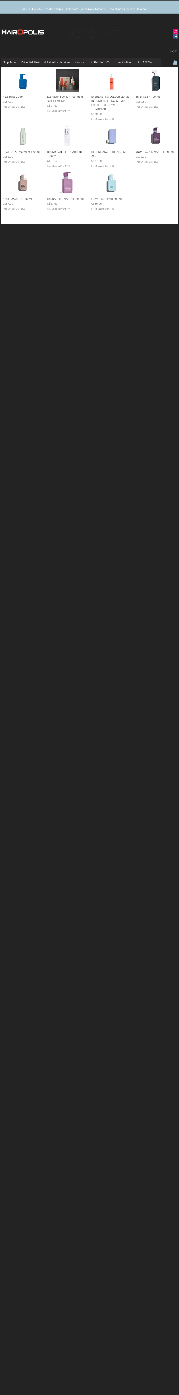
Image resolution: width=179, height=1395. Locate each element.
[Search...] (148, 62)
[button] (175, 62)
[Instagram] (175, 31)
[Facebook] (175, 36)
